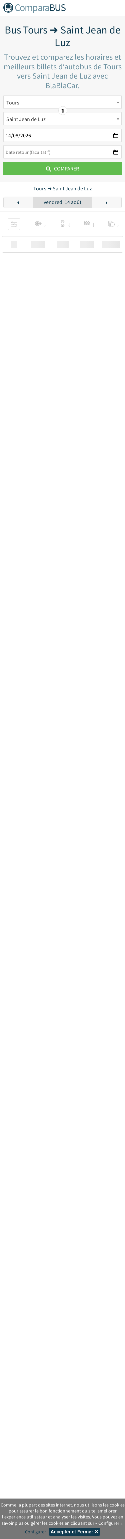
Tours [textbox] (12, 102)
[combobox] (62, 102)
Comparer (62, 168)
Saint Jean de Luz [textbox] (26, 119)
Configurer (35, 1532)
